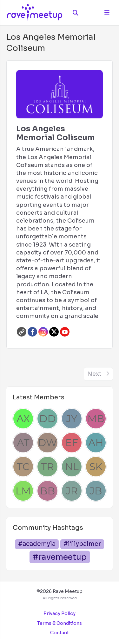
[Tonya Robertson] (47, 466)
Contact (59, 633)
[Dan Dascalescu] (47, 418)
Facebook (32, 332)
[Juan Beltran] (95, 490)
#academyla (37, 543)
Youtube (64, 332)
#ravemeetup (60, 557)
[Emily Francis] (71, 442)
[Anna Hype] (95, 442)
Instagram (43, 332)
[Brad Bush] (47, 490)
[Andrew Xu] (23, 418)
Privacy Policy (59, 613)
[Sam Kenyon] (95, 466)
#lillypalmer (82, 543)
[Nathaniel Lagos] (71, 466)
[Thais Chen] (23, 466)
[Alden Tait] (23, 442)
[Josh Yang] (71, 418)
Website (21, 332)
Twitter (54, 332)
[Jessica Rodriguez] (71, 490)
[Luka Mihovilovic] (23, 490)
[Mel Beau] (95, 418)
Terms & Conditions (59, 623)
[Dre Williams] (47, 442)
